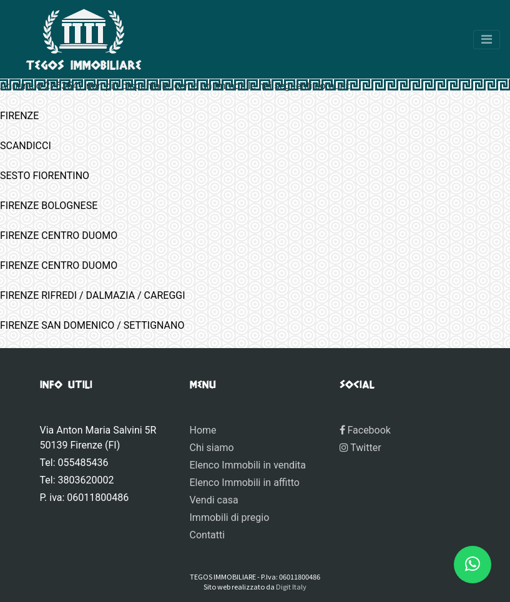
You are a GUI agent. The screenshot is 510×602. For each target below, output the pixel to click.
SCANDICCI (25, 146)
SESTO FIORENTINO (44, 176)
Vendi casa (214, 500)
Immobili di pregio (230, 517)
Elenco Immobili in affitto (245, 482)
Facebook (365, 430)
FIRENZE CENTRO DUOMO (58, 235)
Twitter (360, 448)
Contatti (207, 535)
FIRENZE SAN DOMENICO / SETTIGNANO (92, 325)
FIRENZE (19, 116)
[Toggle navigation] (486, 39)
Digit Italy (291, 586)
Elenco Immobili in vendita (248, 465)
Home (203, 430)
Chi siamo (212, 448)
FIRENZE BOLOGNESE (48, 205)
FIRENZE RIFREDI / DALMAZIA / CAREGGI (92, 295)
